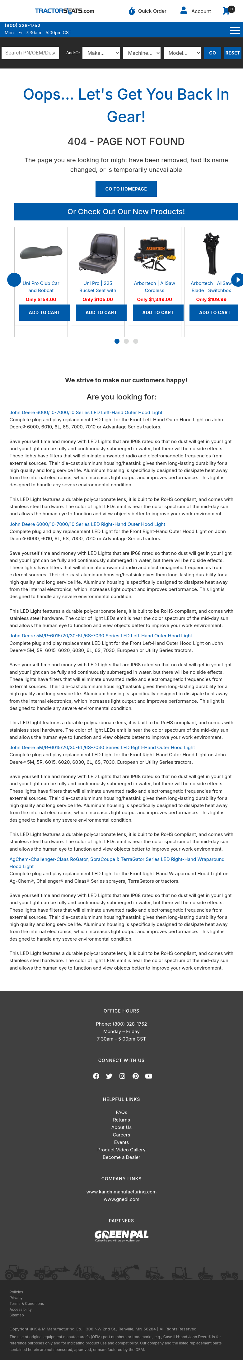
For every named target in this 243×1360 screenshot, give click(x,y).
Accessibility (21, 1309)
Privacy (16, 1297)
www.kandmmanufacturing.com (121, 1192)
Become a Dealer (121, 1157)
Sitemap (17, 1315)
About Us (121, 1127)
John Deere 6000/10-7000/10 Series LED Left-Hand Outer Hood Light (86, 412)
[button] (117, 341)
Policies (16, 1292)
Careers (121, 1135)
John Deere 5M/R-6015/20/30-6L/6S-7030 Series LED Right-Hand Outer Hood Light (102, 747)
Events (121, 1142)
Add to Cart (44, 312)
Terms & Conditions (27, 1303)
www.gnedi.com (121, 1199)
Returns (121, 1120)
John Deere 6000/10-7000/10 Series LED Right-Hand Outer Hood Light (88, 524)
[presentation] (14, 280)
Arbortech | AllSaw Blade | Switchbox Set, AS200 (211, 290)
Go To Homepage (126, 188)
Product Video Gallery (121, 1150)
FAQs (121, 1112)
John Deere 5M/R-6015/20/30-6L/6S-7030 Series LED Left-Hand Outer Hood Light (101, 636)
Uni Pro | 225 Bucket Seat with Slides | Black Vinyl (98, 290)
